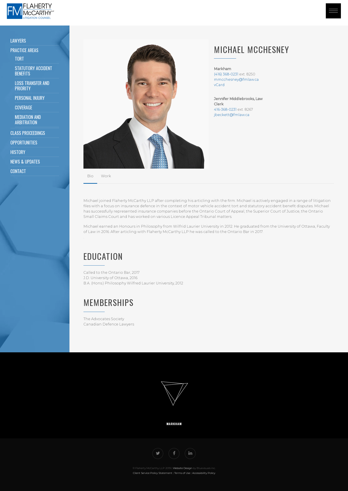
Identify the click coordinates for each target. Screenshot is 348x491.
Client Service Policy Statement (152, 473)
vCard (219, 85)
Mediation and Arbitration (28, 119)
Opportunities (23, 142)
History (17, 152)
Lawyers (18, 40)
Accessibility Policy (203, 473)
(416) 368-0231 (226, 74)
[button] (333, 10)
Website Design (182, 468)
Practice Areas (24, 50)
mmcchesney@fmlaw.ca (236, 79)
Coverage (23, 107)
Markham (174, 423)
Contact (18, 171)
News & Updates (25, 161)
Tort (19, 58)
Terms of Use (182, 473)
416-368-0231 (225, 109)
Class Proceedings (27, 133)
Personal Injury (30, 98)
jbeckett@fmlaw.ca (231, 115)
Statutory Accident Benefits (33, 70)
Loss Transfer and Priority (32, 85)
